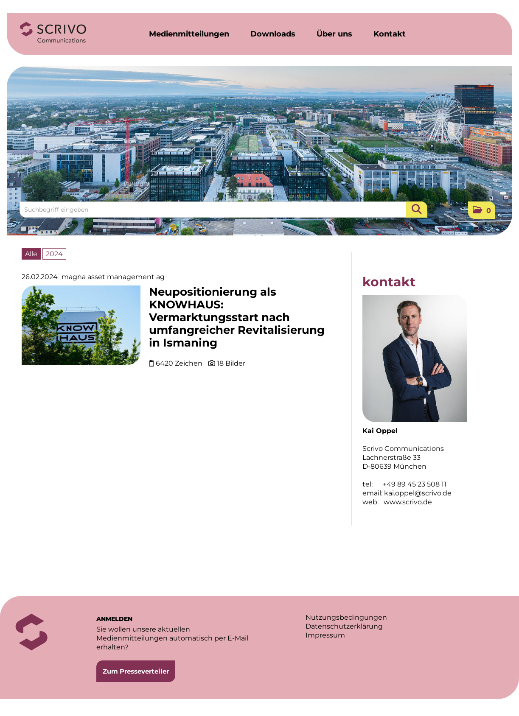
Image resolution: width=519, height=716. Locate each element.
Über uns (334, 34)
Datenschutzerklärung (344, 626)
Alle (31, 254)
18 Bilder (231, 363)
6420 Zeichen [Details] (180, 363)
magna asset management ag (113, 277)
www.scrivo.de (408, 502)
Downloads (272, 34)
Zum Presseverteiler (136, 671)
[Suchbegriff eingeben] (223, 209)
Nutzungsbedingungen (346, 617)
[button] (481, 210)
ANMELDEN (114, 619)
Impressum (325, 635)
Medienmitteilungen (189, 34)
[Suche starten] (416, 209)
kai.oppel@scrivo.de (418, 493)
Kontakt (389, 34)
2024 (54, 254)
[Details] (81, 328)
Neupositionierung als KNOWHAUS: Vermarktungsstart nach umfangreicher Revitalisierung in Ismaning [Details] (237, 317)
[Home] (53, 33)
